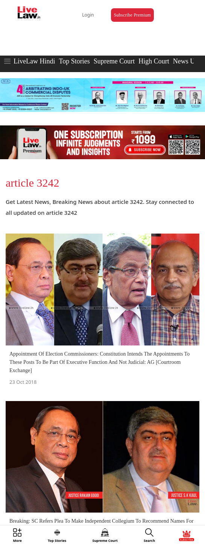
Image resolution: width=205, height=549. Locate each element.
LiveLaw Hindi (34, 61)
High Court (153, 61)
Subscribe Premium (132, 15)
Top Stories (74, 61)
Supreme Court (114, 61)
